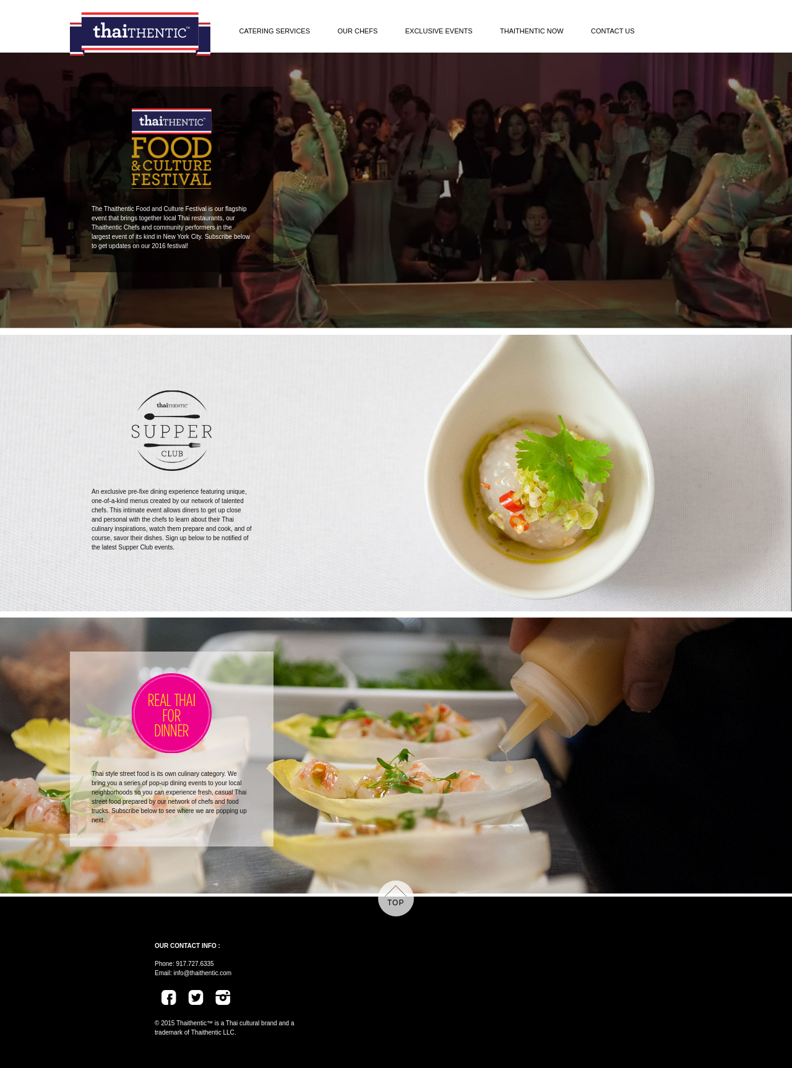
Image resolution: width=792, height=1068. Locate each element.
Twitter (195, 996)
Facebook (172, 996)
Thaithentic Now (532, 31)
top (395, 902)
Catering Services (275, 31)
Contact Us (613, 31)
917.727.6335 (194, 963)
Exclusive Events (439, 31)
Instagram (227, 996)
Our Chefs (357, 31)
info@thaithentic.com (203, 973)
